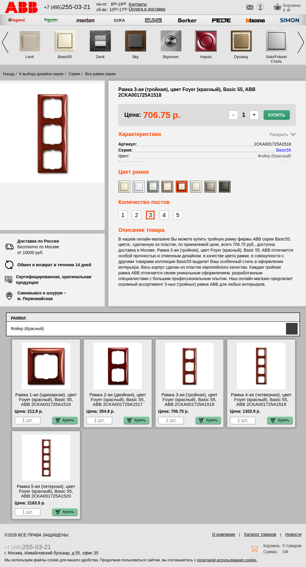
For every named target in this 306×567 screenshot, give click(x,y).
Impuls (206, 57)
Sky (135, 57)
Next (301, 42)
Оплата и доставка (147, 9)
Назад (8, 74)
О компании (223, 534)
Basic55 (65, 57)
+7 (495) (67, 7)
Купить (276, 115)
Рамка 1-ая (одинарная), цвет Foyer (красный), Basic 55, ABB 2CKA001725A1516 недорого (46, 402)
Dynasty (241, 57)
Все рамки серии (100, 74)
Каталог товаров (260, 534)
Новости (293, 534)
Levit (29, 57)
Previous (5, 42)
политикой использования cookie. (227, 560)
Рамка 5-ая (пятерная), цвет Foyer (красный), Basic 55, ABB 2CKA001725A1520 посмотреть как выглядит (46, 493)
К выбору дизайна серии (41, 74)
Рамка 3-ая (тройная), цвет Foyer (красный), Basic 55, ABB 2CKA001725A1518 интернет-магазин (189, 402)
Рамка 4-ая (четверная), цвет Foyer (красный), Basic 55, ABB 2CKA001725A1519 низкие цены (261, 402)
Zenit (100, 57)
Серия (74, 74)
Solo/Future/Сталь (276, 59)
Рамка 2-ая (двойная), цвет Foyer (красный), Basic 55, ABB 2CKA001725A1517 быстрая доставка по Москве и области (118, 404)
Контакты (138, 4)
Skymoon (171, 57)
